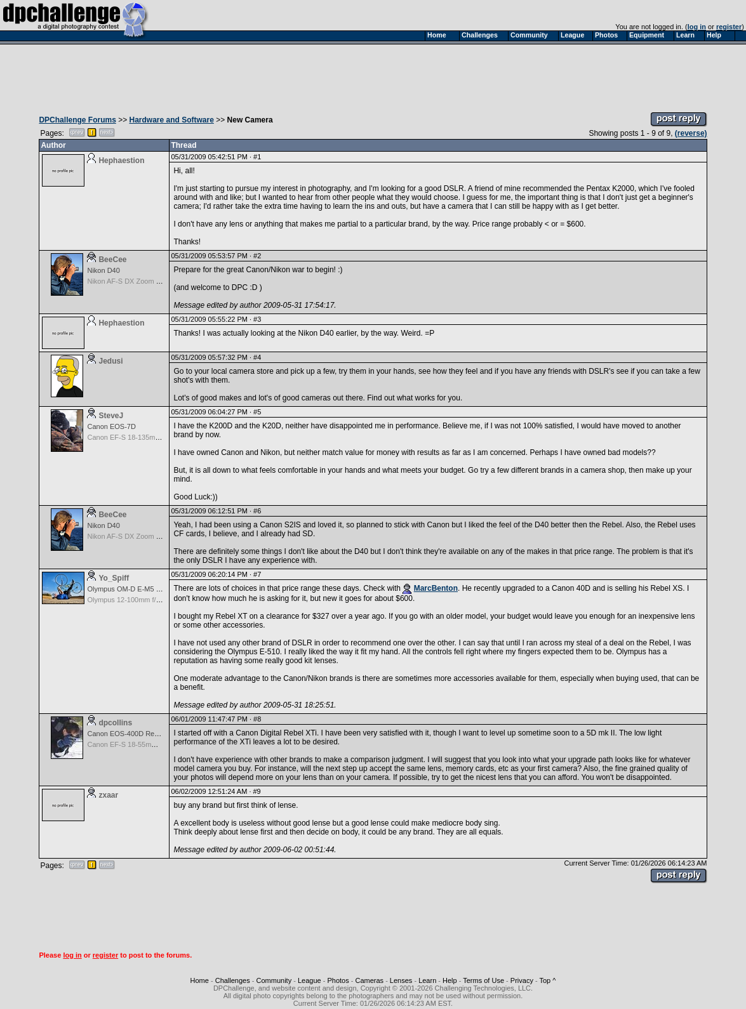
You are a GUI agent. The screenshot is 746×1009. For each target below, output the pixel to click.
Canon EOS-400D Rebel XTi (131, 733)
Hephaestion (121, 160)
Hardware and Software (172, 119)
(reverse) (691, 133)
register (729, 26)
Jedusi (110, 361)
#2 (257, 256)
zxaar (108, 795)
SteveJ (110, 415)
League (309, 980)
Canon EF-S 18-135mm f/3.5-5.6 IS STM (150, 437)
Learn (427, 980)
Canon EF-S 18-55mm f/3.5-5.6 (135, 744)
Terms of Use (483, 980)
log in (697, 26)
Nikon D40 (103, 270)
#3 (257, 319)
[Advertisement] (373, 74)
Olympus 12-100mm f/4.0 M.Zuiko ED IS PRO (158, 599)
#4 (257, 357)
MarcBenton (436, 588)
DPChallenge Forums (77, 119)
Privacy (521, 980)
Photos (338, 980)
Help (450, 980)
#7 (257, 574)
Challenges (232, 980)
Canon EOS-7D (111, 426)
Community (274, 980)
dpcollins (115, 722)
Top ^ (547, 980)
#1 (257, 157)
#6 (257, 511)
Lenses (401, 980)
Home (199, 980)
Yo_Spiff (113, 578)
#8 (257, 719)
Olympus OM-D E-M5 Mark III (133, 589)
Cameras (369, 980)
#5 (257, 412)
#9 (257, 791)
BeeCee (112, 259)
